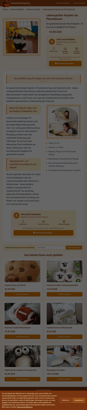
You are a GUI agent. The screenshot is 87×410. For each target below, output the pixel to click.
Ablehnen (65, 400)
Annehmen (79, 400)
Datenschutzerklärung (24, 407)
